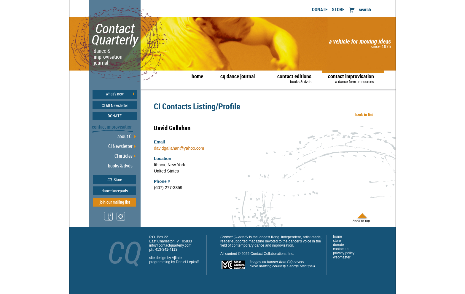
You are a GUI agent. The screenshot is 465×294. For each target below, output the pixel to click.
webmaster (342, 257)
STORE (338, 9)
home (197, 76)
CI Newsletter (120, 146)
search (365, 9)
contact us (341, 249)
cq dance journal (237, 76)
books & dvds (120, 165)
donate (338, 245)
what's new (115, 94)
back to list (363, 114)
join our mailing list (115, 202)
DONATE (320, 9)
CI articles (123, 156)
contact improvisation (351, 78)
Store (114, 179)
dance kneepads (115, 191)
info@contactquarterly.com (170, 245)
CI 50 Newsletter (115, 105)
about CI (125, 136)
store (337, 241)
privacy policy (343, 253)
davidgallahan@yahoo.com (179, 148)
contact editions (291, 78)
